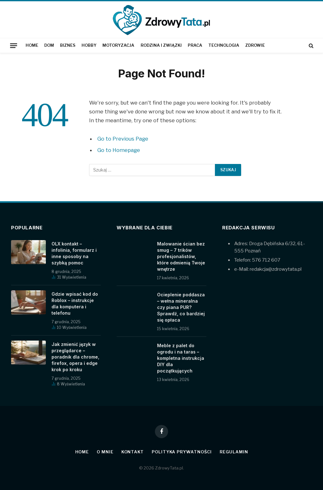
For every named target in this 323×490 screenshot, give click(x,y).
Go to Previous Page (122, 139)
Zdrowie (255, 45)
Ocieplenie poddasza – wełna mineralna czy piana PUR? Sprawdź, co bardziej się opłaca (181, 307)
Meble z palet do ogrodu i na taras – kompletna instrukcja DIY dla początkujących (180, 358)
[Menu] (13, 45)
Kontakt (132, 451)
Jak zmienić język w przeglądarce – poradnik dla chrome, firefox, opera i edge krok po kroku (75, 357)
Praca (195, 45)
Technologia (223, 45)
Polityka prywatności (182, 451)
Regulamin (234, 451)
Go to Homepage (118, 150)
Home (32, 45)
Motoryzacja (118, 45)
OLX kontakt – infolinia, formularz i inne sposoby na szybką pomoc (74, 253)
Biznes (68, 45)
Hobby (89, 45)
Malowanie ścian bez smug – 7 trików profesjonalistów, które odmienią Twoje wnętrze (181, 256)
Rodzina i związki (161, 45)
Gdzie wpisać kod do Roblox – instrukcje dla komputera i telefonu (75, 303)
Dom (49, 45)
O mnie (105, 451)
